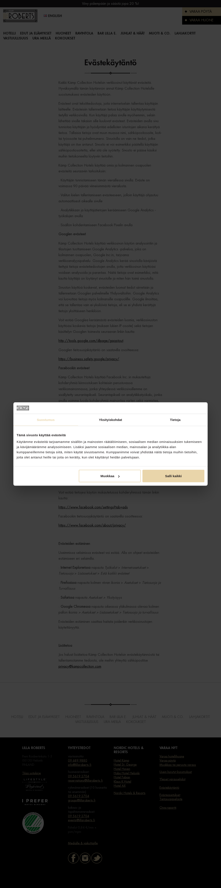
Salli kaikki (173, 476)
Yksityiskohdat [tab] (110, 419)
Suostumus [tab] (46, 419)
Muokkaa (110, 476)
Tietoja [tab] (175, 419)
